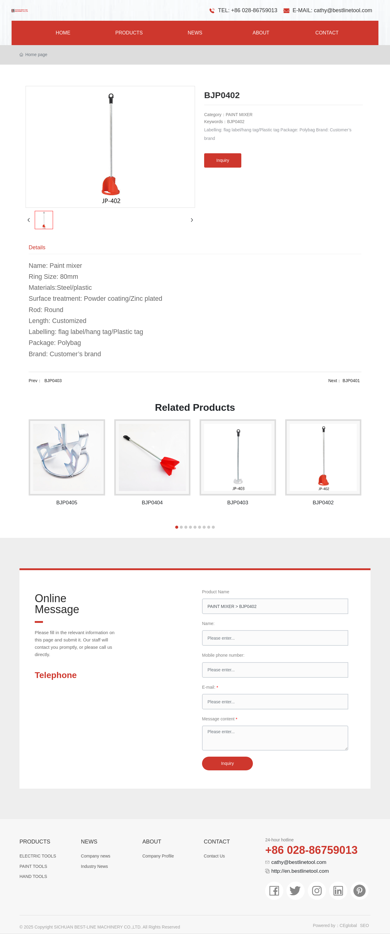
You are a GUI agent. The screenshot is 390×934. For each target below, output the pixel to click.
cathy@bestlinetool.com (298, 862)
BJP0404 (152, 503)
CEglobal (348, 925)
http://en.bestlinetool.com (300, 871)
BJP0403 (53, 380)
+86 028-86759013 (311, 850)
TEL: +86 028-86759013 (248, 10)
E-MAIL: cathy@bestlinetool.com (332, 10)
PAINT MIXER (239, 114)
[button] (176, 527)
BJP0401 (351, 380)
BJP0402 (323, 503)
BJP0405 (66, 503)
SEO (364, 925)
